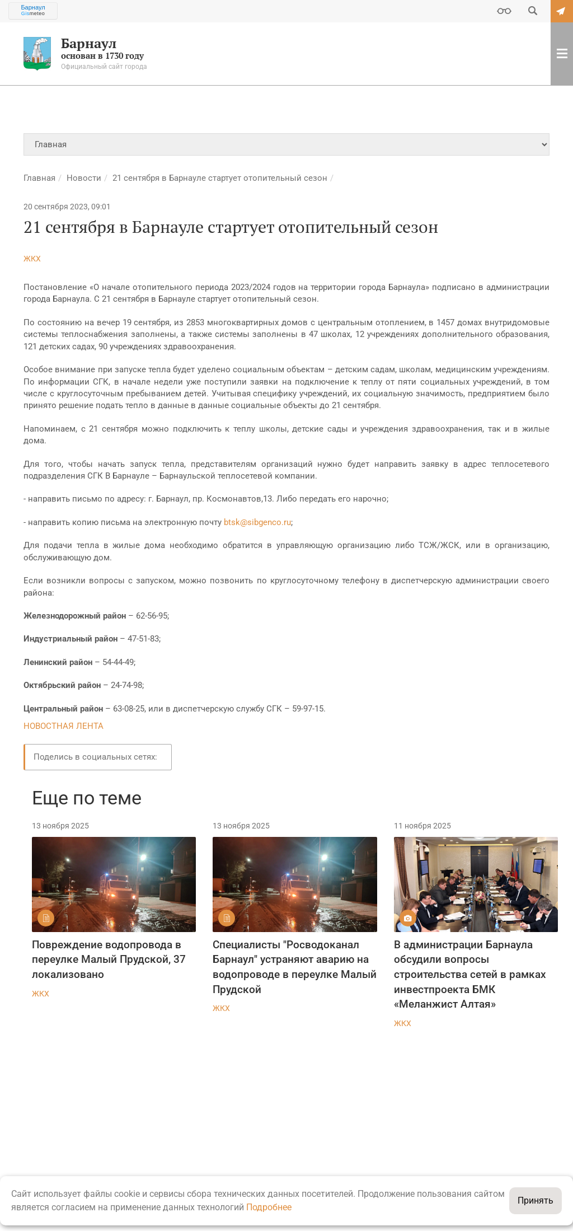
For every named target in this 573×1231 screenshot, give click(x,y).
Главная (39, 178)
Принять (535, 1200)
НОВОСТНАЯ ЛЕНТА (64, 726)
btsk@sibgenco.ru (257, 522)
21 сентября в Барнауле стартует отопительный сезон (219, 178)
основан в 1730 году (97, 53)
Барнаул (33, 7)
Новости (84, 178)
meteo (33, 13)
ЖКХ (32, 258)
